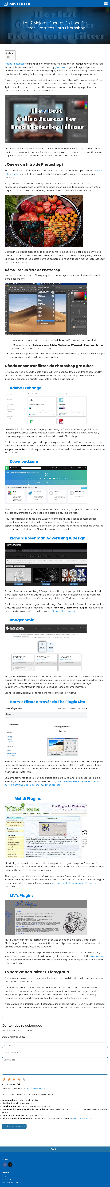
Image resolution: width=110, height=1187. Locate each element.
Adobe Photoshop (15, 63)
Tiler (63, 611)
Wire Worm (97, 956)
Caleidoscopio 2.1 (78, 883)
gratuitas (60, 67)
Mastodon (6, 1179)
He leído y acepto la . (26, 1088)
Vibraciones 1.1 (59, 883)
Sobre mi (6, 1176)
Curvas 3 (94, 883)
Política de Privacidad (39, 1088)
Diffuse (56, 611)
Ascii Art (72, 611)
